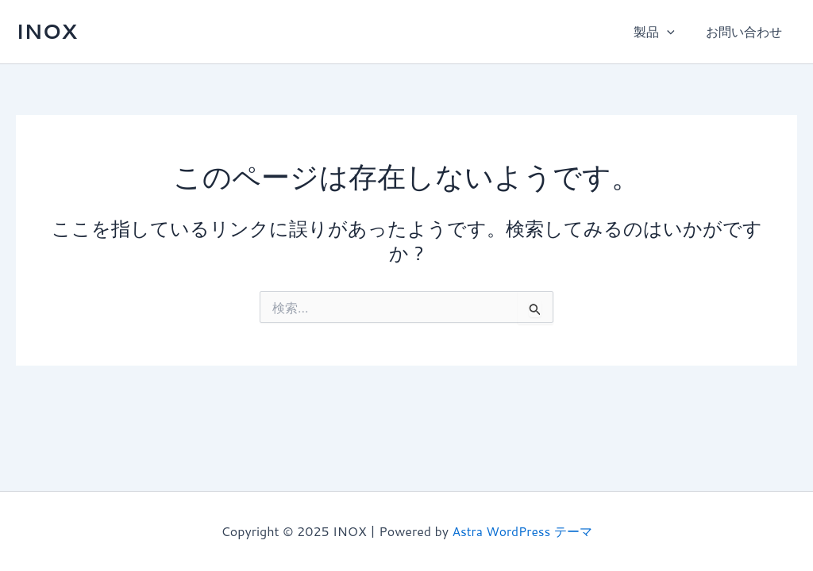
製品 (662, 31)
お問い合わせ (746, 31)
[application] (675, 31)
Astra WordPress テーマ (522, 531)
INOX (46, 31)
